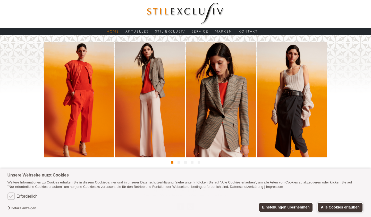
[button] (23, 208)
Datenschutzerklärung (246, 187)
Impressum (274, 187)
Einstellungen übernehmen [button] (286, 207)
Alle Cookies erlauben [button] (340, 207)
